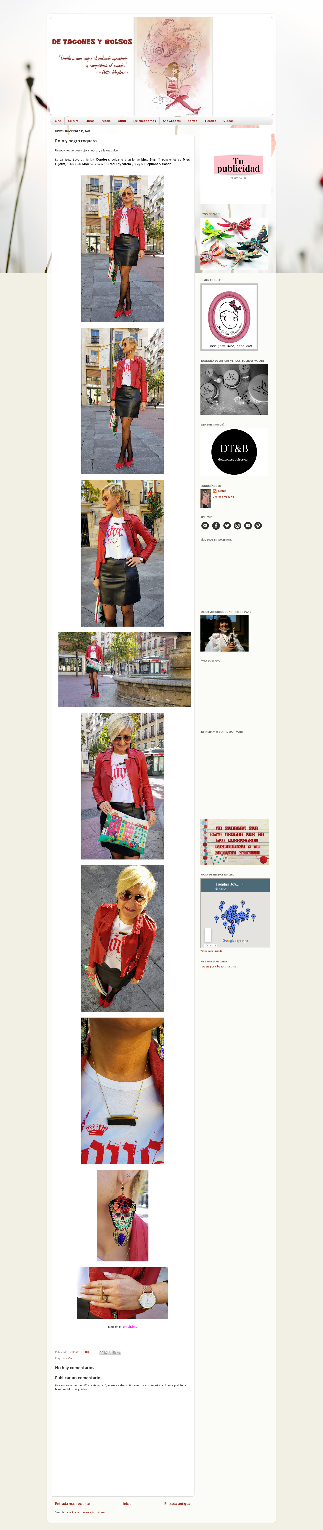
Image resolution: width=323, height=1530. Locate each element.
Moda (106, 121)
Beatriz (221, 491)
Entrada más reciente (72, 1504)
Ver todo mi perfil (223, 497)
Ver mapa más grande (211, 951)
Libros (90, 121)
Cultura (73, 121)
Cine (58, 121)
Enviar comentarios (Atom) (88, 1512)
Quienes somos (144, 121)
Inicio (127, 1504)
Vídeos (228, 121)
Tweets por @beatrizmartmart (219, 966)
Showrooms (172, 121)
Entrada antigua (177, 1504)
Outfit (122, 121)
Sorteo (192, 121)
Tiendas (210, 121)
